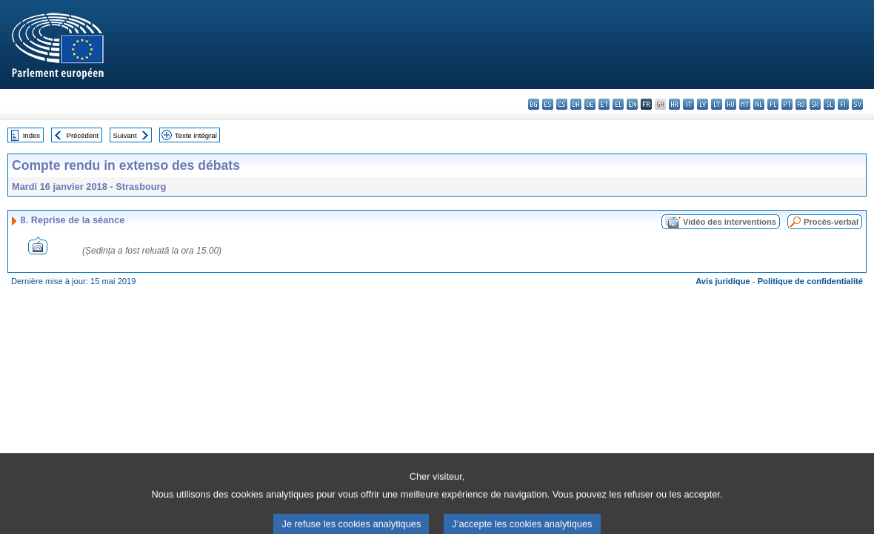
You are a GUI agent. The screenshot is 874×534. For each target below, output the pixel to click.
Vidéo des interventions (729, 221)
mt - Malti (744, 104)
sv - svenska (857, 104)
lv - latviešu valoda (702, 104)
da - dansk (575, 104)
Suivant (125, 135)
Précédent (83, 135)
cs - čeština (561, 104)
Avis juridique (722, 281)
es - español (547, 104)
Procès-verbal (831, 221)
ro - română (801, 104)
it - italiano (688, 104)
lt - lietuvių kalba (716, 104)
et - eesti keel (604, 104)
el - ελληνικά (618, 104)
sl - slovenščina (829, 104)
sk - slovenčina (815, 104)
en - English (632, 104)
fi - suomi (843, 104)
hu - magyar (730, 104)
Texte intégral (196, 135)
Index (31, 135)
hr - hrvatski (674, 104)
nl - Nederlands (758, 104)
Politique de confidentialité (810, 281)
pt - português (787, 104)
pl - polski (772, 104)
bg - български (533, 104)
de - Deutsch (590, 104)
